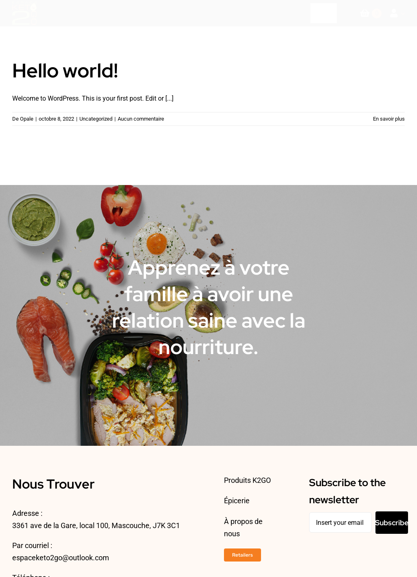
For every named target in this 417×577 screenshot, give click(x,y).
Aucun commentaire (141, 119)
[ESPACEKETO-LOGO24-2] (24, 5)
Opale (26, 119)
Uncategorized (95, 119)
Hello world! (65, 70)
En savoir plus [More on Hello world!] (389, 119)
